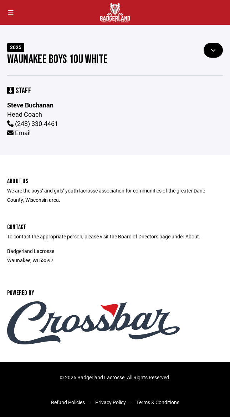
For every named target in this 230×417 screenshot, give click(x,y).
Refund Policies (68, 402)
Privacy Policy (110, 402)
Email (19, 132)
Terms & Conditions (157, 402)
